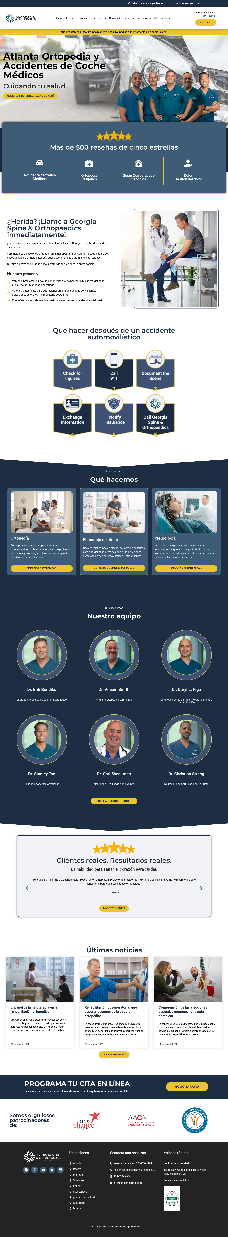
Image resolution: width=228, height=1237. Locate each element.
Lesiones (83, 18)
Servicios (100, 18)
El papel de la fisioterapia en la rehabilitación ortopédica (34, 1009)
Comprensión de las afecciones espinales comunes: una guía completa (183, 1011)
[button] (26, 888)
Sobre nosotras (63, 18)
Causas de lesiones (122, 18)
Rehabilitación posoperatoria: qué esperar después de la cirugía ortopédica (111, 1011)
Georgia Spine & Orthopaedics (108, 1226)
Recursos (144, 18)
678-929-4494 (205, 16)
